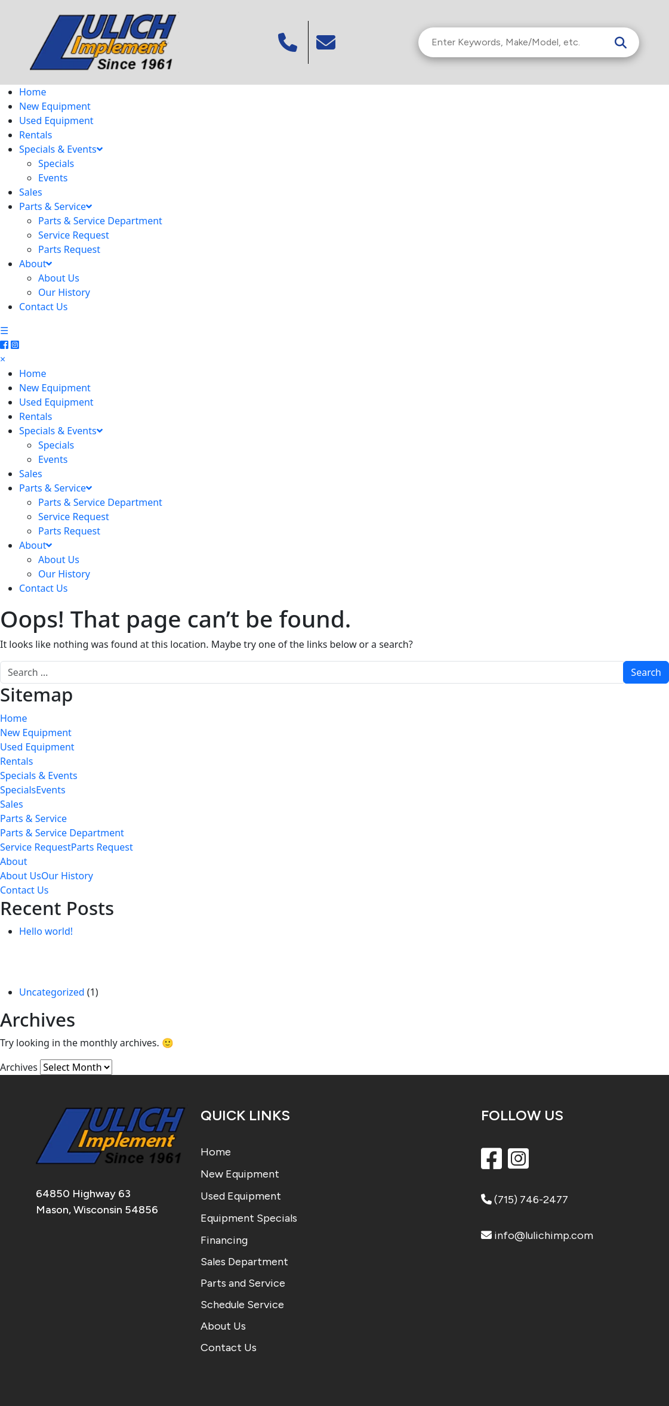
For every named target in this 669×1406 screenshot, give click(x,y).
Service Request (73, 235)
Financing (224, 1240)
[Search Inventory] (516, 42)
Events (52, 177)
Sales (30, 192)
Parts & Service (55, 206)
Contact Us (43, 306)
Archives (19, 1067)
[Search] (620, 42)
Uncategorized (52, 992)
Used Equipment (56, 120)
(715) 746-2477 (524, 1199)
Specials (56, 163)
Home (33, 91)
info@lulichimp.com (537, 1235)
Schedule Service (242, 1304)
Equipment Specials (249, 1218)
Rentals (35, 134)
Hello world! (46, 931)
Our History (64, 292)
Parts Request (69, 249)
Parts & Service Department (100, 220)
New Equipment (55, 106)
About (35, 263)
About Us (58, 278)
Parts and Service (243, 1283)
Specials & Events (61, 149)
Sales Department (244, 1261)
